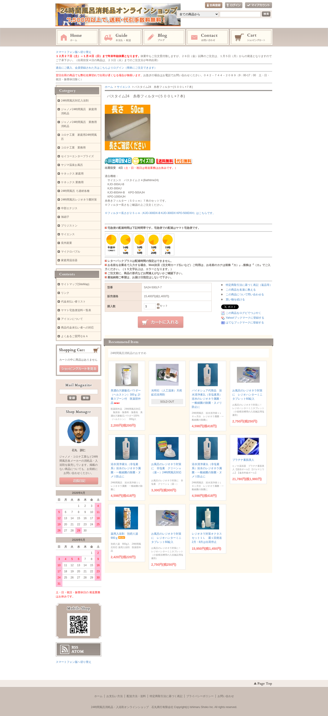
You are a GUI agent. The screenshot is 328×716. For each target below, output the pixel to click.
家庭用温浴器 (69, 260)
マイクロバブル (70, 251)
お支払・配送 (120, 37)
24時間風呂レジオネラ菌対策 (79, 199)
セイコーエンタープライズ (77, 156)
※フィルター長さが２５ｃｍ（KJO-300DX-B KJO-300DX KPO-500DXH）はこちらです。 (160, 213)
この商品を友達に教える (241, 289)
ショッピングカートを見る (78, 368)
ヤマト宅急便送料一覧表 (76, 310)
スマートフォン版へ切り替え (73, 52)
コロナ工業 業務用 (73, 147)
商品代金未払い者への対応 (77, 327)
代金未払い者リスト (73, 301)
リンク (65, 292)
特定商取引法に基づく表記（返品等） (249, 284)
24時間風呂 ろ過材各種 (75, 191)
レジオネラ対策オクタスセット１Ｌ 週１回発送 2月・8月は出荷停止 (208, 538)
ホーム (77, 37)
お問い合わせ (207, 37)
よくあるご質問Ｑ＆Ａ (74, 336)
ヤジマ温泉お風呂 (72, 165)
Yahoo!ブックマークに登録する (245, 317)
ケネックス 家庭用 (72, 173)
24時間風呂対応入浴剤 (75, 100)
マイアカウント (258, 5)
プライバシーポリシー (200, 696)
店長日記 (78, 481)
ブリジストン (69, 225)
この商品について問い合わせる (245, 294)
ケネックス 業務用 (72, 182)
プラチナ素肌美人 (246, 459)
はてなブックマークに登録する (245, 322)
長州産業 (66, 243)
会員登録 (214, 5)
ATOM (78, 651)
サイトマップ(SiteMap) (75, 284)
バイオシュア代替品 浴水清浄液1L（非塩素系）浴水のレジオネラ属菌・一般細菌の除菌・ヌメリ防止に (207, 399)
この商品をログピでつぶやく (243, 313)
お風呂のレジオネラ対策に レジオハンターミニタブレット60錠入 (247, 394)
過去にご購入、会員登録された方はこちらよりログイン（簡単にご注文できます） (106, 67)
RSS (75, 647)
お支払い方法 (114, 696)
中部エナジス (69, 208)
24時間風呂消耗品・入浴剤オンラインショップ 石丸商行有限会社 (132, 707)
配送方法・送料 (136, 696)
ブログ (164, 37)
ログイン (234, 5)
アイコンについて (72, 318)
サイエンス (124, 87)
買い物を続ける (235, 299)
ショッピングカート (251, 37)
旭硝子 (65, 217)
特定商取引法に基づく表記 (166, 696)
